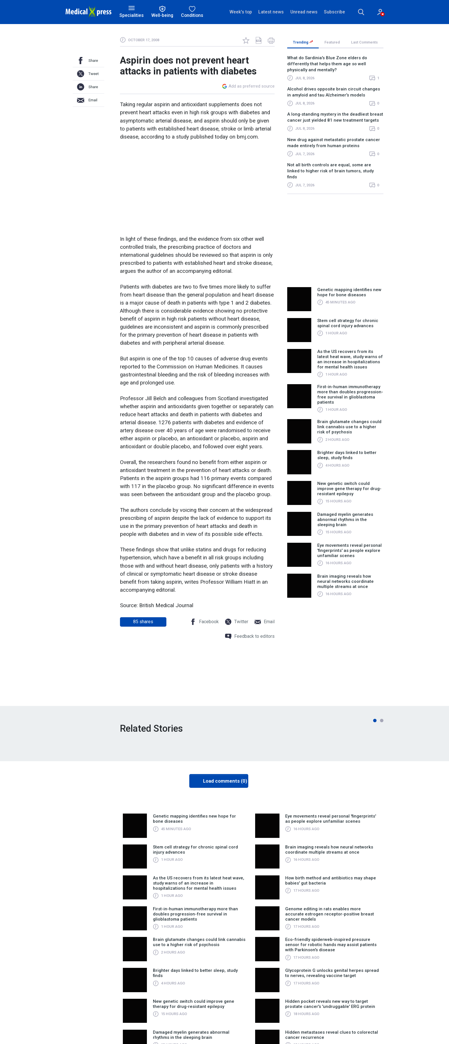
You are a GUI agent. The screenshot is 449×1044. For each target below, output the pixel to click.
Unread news (304, 12)
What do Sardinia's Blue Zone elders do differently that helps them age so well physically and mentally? (327, 63)
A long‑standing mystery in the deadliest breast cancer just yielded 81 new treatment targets (335, 117)
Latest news (271, 12)
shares (143, 621)
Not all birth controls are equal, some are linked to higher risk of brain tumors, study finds (330, 170)
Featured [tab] (332, 42)
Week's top (240, 12)
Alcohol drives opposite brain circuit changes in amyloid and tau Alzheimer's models (333, 92)
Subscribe (334, 12)
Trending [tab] (303, 42)
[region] (335, 124)
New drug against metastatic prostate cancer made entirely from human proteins (333, 142)
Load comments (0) (225, 781)
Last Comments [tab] (364, 42)
